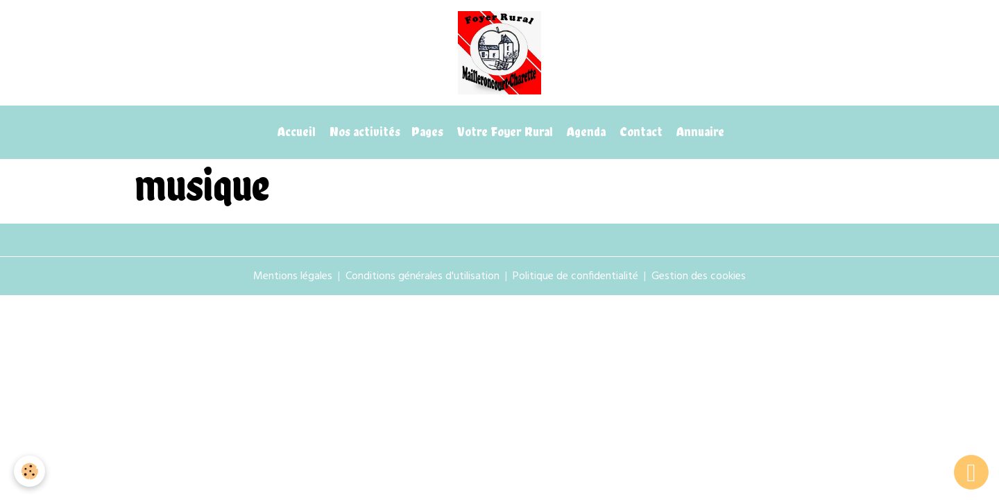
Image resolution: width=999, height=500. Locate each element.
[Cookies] (29, 471)
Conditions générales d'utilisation (422, 276)
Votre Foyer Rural (503, 132)
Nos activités (363, 132)
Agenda (585, 132)
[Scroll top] (971, 472)
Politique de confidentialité (575, 276)
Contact (640, 132)
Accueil (295, 132)
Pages (427, 132)
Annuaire (699, 132)
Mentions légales (292, 276)
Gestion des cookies (698, 276)
